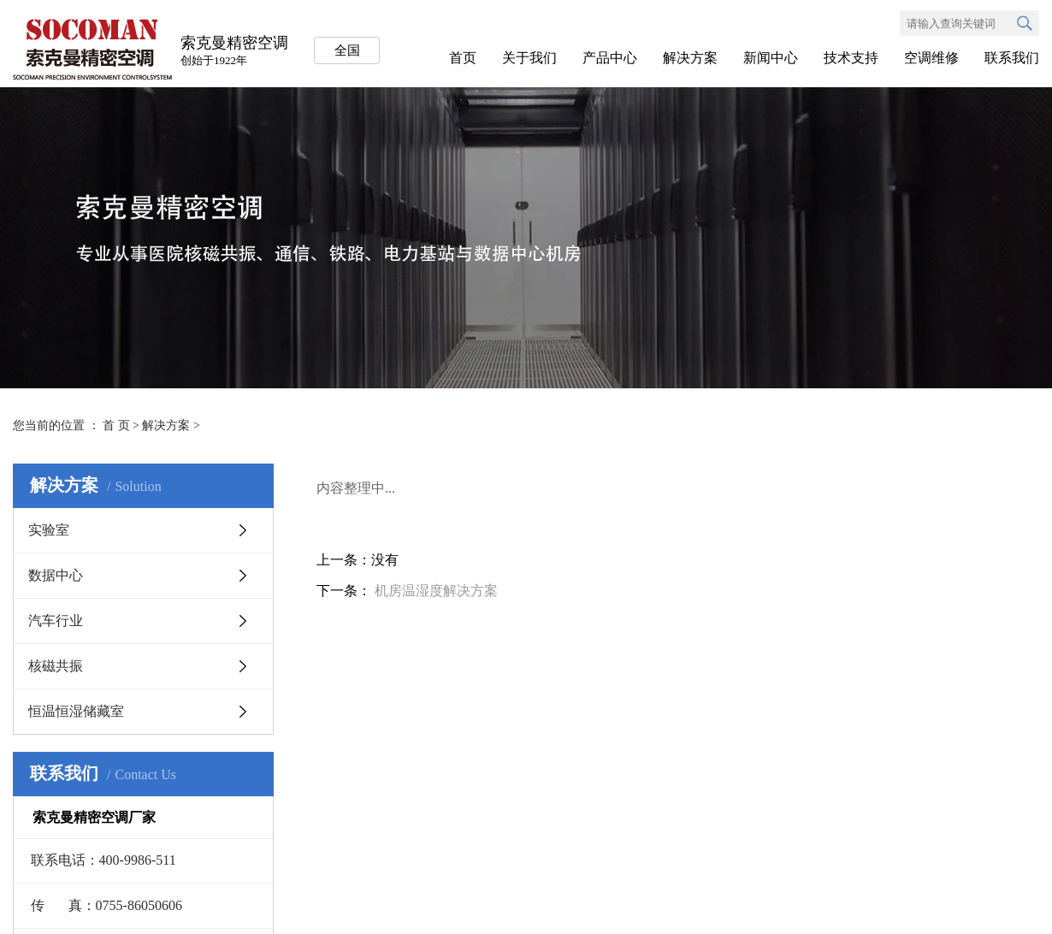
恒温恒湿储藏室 (76, 711)
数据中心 (55, 575)
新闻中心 (770, 57)
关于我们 (529, 57)
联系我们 (1011, 57)
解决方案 (690, 57)
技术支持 (851, 57)
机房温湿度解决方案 (436, 590)
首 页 (116, 425)
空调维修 (931, 57)
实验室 (48, 530)
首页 (462, 57)
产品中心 (609, 57)
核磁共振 (55, 666)
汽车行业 (55, 620)
